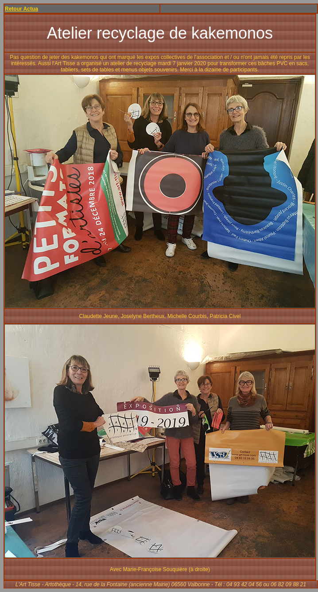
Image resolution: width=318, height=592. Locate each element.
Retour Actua (21, 9)
